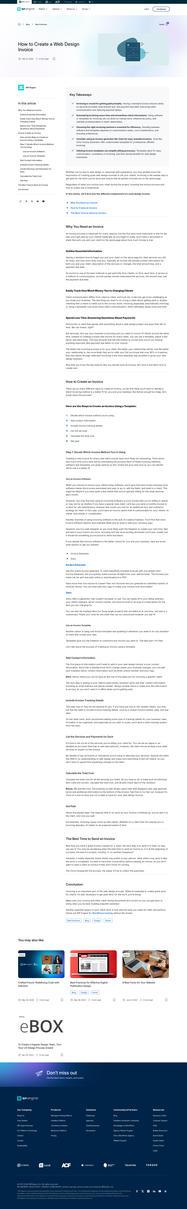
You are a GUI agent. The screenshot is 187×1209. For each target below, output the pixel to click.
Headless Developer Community (126, 1121)
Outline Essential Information (33, 114)
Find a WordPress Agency (124, 1136)
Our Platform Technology (27, 1131)
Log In (146, 9)
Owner (108, 920)
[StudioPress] (80, 2)
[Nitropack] (68, 2)
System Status (158, 1141)
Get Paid (24, 180)
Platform (43, 9)
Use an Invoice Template (34, 156)
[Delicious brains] (91, 2)
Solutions (56, 9)
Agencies (90, 1121)
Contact (20, 1141)
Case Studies (22, 1121)
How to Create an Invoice (29, 133)
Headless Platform (58, 1121)
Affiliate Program (120, 1141)
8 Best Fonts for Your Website (138, 982)
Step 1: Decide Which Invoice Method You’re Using (37, 145)
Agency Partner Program (123, 1131)
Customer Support (160, 1121)
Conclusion (23, 189)
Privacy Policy (158, 1146)
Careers (20, 1136)
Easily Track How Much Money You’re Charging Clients (37, 120)
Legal (155, 1151)
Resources (72, 9)
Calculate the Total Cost (31, 176)
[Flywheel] (38, 2)
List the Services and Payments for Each (35, 170)
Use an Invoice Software (34, 151)
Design (97, 920)
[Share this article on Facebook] (26, 201)
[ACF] (57, 2)
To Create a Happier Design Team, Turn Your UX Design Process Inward (39, 1046)
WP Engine (31, 87)
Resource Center (159, 1116)
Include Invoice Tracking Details (34, 165)
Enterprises (90, 1116)
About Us (20, 1116)
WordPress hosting (102, 913)
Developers (90, 1131)
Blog (28, 24)
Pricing (86, 9)
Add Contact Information (31, 160)
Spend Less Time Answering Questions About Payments (33, 127)
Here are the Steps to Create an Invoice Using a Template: (34, 138)
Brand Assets (158, 1136)
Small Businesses (92, 1126)
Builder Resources (160, 1131)
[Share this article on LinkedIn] (37, 201)
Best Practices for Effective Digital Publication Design (89, 984)
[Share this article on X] (32, 201)
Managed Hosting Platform (61, 1116)
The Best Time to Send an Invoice (33, 185)
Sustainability (22, 1146)
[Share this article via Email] (43, 201)
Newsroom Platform (58, 1131)
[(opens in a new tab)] (76, 565)
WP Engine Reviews (25, 1126)
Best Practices (41, 24)
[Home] (26, 9)
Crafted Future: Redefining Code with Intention (38, 984)
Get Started (161, 9)
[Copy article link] (20, 201)
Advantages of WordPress (124, 1126)
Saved (164, 24)
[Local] (48, 2)
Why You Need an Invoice (29, 110)
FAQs (155, 1126)
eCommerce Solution (59, 1126)
